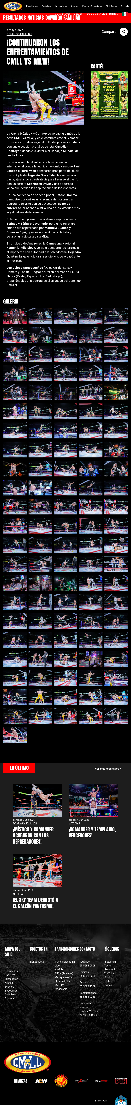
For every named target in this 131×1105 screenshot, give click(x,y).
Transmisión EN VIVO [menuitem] (95, 14)
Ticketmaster (37, 961)
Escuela (9, 998)
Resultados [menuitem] (32, 6)
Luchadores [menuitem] (61, 6)
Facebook (110, 969)
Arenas (9, 982)
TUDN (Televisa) (64, 973)
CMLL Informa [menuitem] (62, 14)
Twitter (108, 965)
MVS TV (59, 985)
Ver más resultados (107, 768)
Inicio (8, 967)
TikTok (108, 981)
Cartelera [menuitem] (46, 6)
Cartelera (10, 975)
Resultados (11, 971)
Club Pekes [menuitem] (111, 6)
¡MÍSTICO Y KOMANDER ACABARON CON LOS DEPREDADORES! (33, 835)
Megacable (61, 989)
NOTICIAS (74, 823)
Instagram (110, 961)
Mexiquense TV (63, 977)
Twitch (108, 985)
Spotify (108, 977)
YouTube (59, 969)
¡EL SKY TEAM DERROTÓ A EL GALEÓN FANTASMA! (35, 903)
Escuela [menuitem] (125, 6)
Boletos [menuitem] (113, 14)
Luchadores (11, 978)
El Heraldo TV (63, 981)
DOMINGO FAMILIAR (19, 34)
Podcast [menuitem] (77, 14)
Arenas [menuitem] (74, 6)
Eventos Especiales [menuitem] (92, 6)
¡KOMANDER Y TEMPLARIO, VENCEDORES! (92, 832)
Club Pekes (11, 994)
